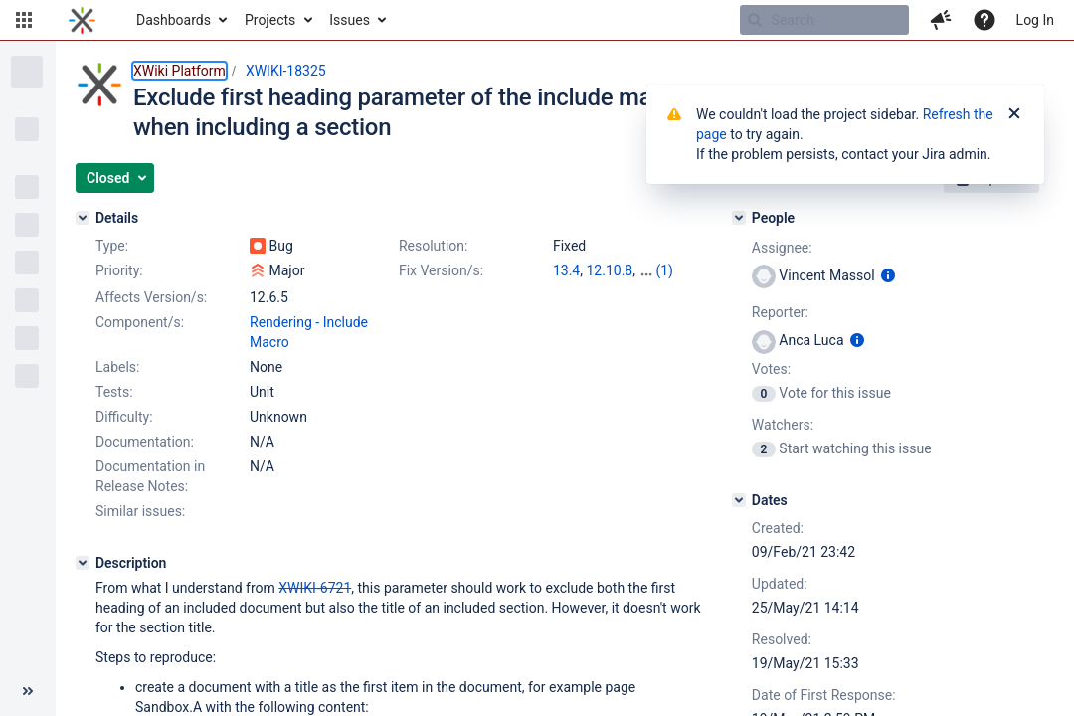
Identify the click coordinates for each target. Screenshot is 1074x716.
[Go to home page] (82, 20)
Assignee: (782, 248)
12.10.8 (609, 270)
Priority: (119, 270)
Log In (1035, 20)
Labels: (117, 367)
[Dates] (739, 500)
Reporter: (780, 312)
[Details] (83, 218)
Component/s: (139, 322)
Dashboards (173, 20)
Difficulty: (124, 417)
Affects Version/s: (151, 297)
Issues (349, 20)
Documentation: (144, 441)
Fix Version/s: (441, 270)
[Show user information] (888, 275)
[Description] (83, 563)
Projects (270, 20)
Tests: (114, 392)
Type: (111, 246)
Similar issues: (140, 511)
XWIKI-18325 (286, 71)
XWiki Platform (179, 71)
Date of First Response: (824, 695)
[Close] (1014, 114)
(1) (664, 270)
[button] (24, 20)
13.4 (566, 270)
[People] (739, 218)
